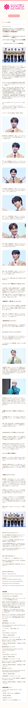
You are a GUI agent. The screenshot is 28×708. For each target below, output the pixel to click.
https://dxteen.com (12, 573)
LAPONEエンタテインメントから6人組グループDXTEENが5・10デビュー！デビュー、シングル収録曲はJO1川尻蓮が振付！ (13, 30)
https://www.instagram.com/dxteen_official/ (11, 579)
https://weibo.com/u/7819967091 (12, 583)
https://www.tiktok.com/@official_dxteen (14, 585)
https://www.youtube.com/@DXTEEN (14, 581)
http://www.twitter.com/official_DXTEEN (14, 575)
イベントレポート (6, 34)
